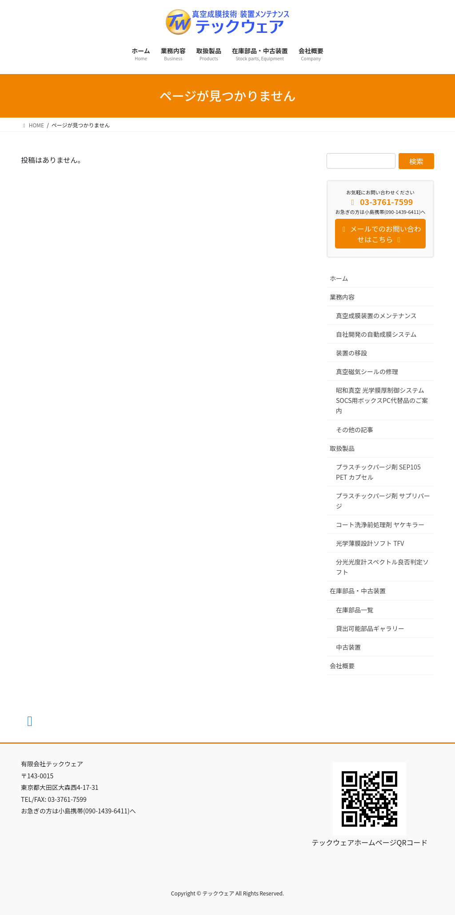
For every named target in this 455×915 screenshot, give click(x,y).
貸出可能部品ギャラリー (370, 628)
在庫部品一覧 (354, 609)
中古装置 (348, 647)
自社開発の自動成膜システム (376, 334)
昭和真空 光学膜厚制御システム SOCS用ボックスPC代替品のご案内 (382, 400)
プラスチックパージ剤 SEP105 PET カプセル (378, 471)
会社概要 (342, 665)
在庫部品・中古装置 (358, 590)
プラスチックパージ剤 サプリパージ (383, 500)
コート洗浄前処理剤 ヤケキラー (380, 524)
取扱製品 (342, 448)
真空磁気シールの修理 (367, 371)
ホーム (339, 278)
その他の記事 (354, 429)
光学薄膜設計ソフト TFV (370, 543)
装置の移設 (351, 352)
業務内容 (342, 296)
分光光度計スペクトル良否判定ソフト (382, 566)
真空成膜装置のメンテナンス (376, 315)
